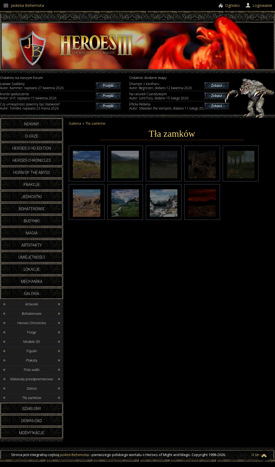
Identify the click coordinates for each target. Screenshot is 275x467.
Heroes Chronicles (31, 160)
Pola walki (31, 370)
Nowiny (31, 124)
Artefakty (31, 245)
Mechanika (31, 281)
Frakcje (32, 184)
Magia (31, 233)
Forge (31, 332)
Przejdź (108, 86)
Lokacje (32, 269)
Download (31, 421)
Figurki (31, 351)
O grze (31, 136)
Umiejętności (31, 257)
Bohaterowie (32, 209)
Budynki (32, 221)
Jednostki (31, 197)
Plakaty (31, 360)
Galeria (31, 293)
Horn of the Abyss (31, 172)
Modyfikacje (32, 433)
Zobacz (216, 86)
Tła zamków (31, 398)
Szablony (31, 408)
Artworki (31, 304)
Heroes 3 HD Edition (31, 148)
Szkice (32, 388)
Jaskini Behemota (74, 454)
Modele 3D (31, 342)
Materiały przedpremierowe (31, 379)
